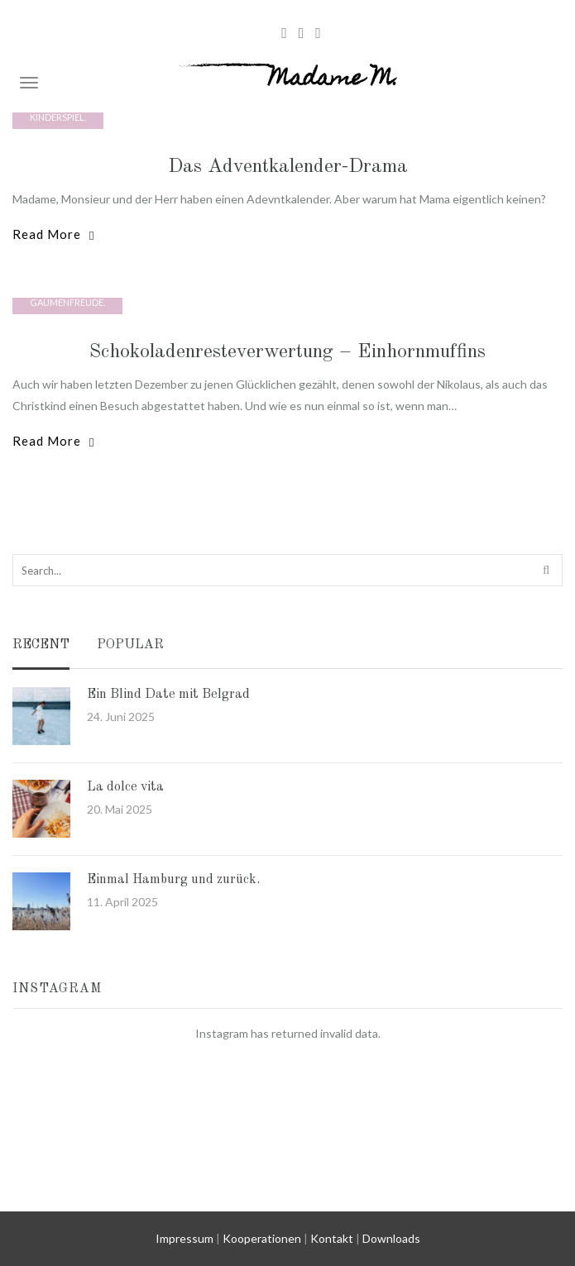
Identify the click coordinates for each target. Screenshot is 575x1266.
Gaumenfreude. (67, 302)
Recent (40, 645)
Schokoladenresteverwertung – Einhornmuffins (287, 352)
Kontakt (331, 1238)
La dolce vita (125, 787)
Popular (130, 645)
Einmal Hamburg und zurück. (173, 879)
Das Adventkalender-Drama (288, 167)
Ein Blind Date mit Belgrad (168, 694)
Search (548, 569)
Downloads (391, 1238)
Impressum (184, 1238)
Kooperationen (262, 1238)
